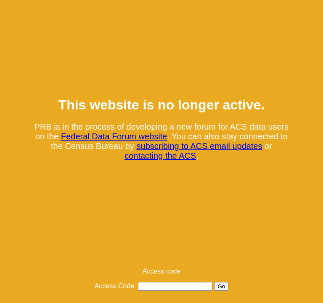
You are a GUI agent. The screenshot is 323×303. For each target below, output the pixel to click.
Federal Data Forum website (114, 136)
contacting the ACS (160, 155)
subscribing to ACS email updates (199, 146)
